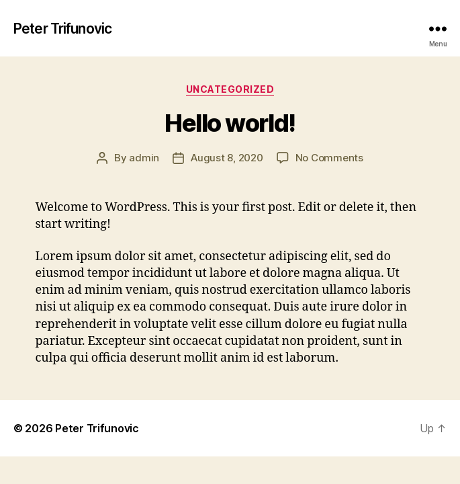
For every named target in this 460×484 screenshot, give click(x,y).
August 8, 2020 (227, 157)
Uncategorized (230, 89)
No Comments (329, 157)
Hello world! (230, 123)
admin (144, 157)
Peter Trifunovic (62, 29)
